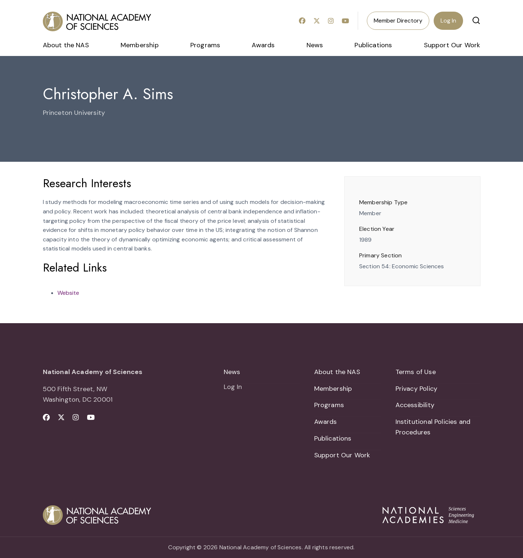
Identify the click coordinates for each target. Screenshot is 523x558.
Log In (448, 20)
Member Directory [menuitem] (398, 20)
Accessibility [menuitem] (415, 405)
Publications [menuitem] (373, 45)
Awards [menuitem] (263, 45)
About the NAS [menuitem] (66, 45)
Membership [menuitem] (140, 45)
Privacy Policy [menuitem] (417, 388)
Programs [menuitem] (205, 45)
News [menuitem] (315, 45)
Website (68, 293)
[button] (476, 20)
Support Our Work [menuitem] (452, 45)
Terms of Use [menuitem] (416, 372)
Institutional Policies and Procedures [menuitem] (433, 427)
